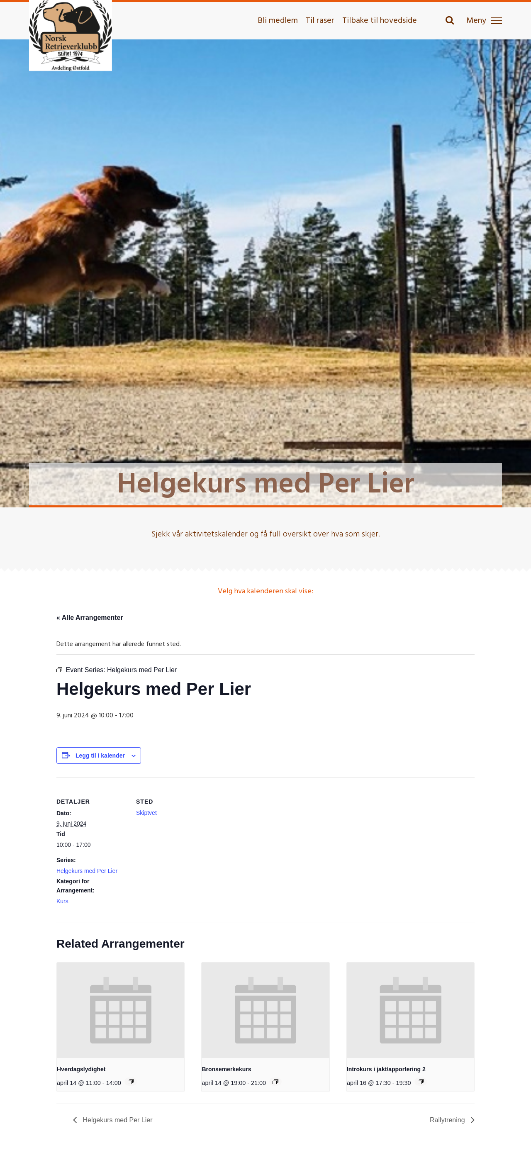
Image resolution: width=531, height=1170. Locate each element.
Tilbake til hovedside (379, 20)
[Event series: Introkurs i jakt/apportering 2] (421, 1081)
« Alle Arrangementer (89, 617)
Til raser (320, 20)
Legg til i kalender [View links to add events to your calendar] (100, 755)
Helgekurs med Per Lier (86, 871)
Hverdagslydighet (81, 1069)
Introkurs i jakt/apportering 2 (386, 1069)
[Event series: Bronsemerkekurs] (275, 1081)
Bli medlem (278, 20)
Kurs (62, 901)
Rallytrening (448, 1120)
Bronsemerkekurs (226, 1069)
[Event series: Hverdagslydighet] (131, 1081)
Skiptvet (146, 812)
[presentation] (120, 1010)
